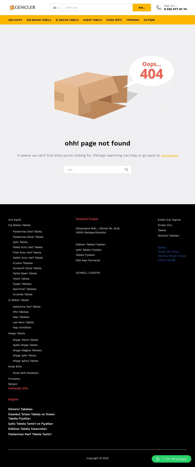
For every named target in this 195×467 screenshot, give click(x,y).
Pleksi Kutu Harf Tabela (27, 247)
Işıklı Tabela (20, 241)
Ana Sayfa (15, 20)
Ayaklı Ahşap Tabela (25, 344)
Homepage (169, 155)
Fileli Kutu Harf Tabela (27, 252)
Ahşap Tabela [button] (92, 20)
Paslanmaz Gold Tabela (27, 231)
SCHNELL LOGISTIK (88, 272)
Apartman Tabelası (24, 288)
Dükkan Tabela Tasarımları (27, 429)
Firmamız (133, 20)
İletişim (149, 20)
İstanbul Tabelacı (168, 235)
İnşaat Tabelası (22, 283)
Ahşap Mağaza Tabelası (27, 350)
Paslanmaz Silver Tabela (28, 236)
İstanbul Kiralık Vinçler (172, 255)
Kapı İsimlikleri (22, 327)
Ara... (142, 7)
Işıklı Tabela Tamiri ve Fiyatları (30, 423)
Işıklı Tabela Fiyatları (89, 249)
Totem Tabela (21, 278)
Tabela (162, 230)
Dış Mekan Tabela (19, 225)
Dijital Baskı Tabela (25, 273)
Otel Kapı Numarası (88, 260)
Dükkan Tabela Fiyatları (91, 244)
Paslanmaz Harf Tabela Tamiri (30, 434)
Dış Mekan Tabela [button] (39, 20)
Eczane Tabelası (23, 262)
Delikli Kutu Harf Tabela (28, 257)
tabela (162, 247)
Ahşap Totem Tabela (25, 339)
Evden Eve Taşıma (169, 219)
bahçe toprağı (166, 259)
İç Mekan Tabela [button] (67, 20)
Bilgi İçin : (170, 5)
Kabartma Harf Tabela (26, 306)
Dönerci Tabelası (20, 409)
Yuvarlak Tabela (22, 294)
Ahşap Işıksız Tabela (25, 360)
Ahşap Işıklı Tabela (24, 355)
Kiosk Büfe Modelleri (26, 372)
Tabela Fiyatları (85, 254)
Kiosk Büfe (15, 366)
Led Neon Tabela (23, 322)
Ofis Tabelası (21, 311)
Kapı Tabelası (21, 316)
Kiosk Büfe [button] (114, 20)
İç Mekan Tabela (18, 300)
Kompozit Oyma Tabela (27, 268)
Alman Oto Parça (168, 251)
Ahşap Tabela (16, 333)
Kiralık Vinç (165, 225)
